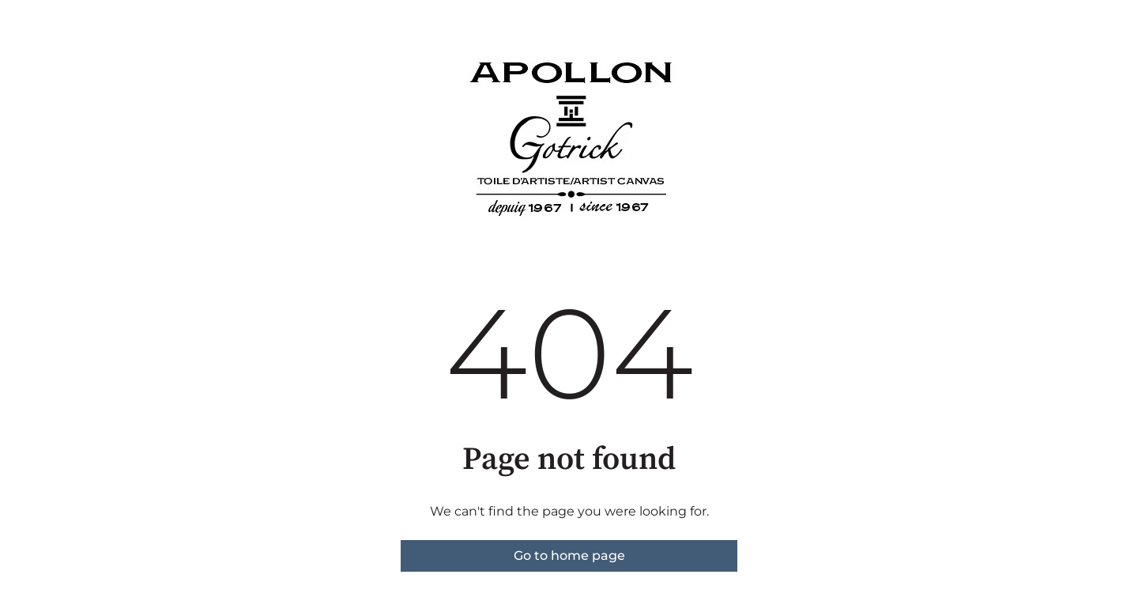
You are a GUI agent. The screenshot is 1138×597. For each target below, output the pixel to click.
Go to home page (569, 555)
